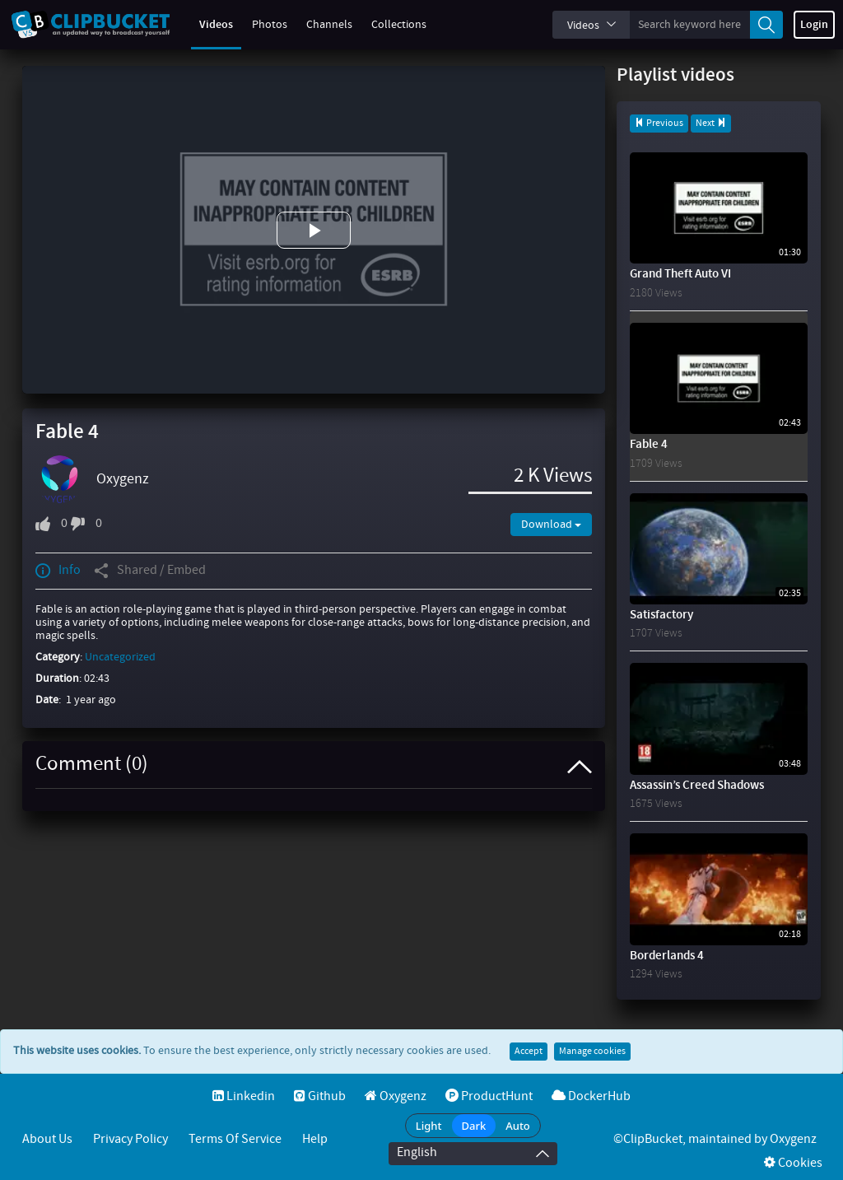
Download (551, 524)
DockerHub (591, 1096)
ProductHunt (489, 1096)
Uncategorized (120, 657)
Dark (474, 1125)
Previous (659, 123)
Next (711, 123)
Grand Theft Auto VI (680, 274)
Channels (319, 24)
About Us (47, 1139)
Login (814, 24)
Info (58, 571)
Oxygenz (122, 479)
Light (429, 1125)
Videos (206, 24)
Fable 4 (649, 444)
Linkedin (243, 1096)
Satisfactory (661, 615)
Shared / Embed (150, 571)
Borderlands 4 (667, 956)
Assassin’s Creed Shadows (697, 785)
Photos (259, 24)
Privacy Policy (130, 1139)
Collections (389, 24)
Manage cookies (592, 1051)
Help (315, 1139)
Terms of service (235, 1139)
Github (320, 1096)
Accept (529, 1051)
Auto (517, 1125)
